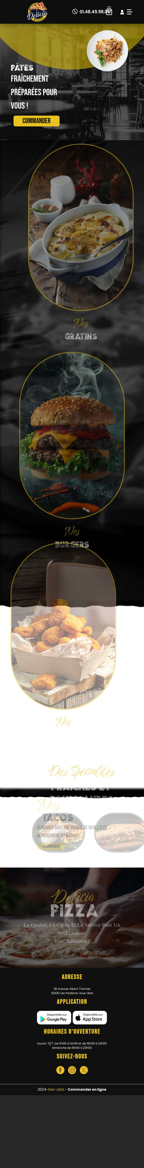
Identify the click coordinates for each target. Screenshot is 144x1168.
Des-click (56, 1089)
